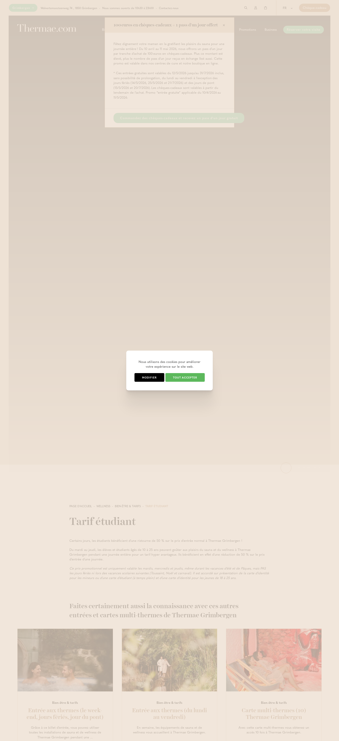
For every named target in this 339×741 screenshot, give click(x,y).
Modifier (149, 377)
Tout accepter (185, 377)
